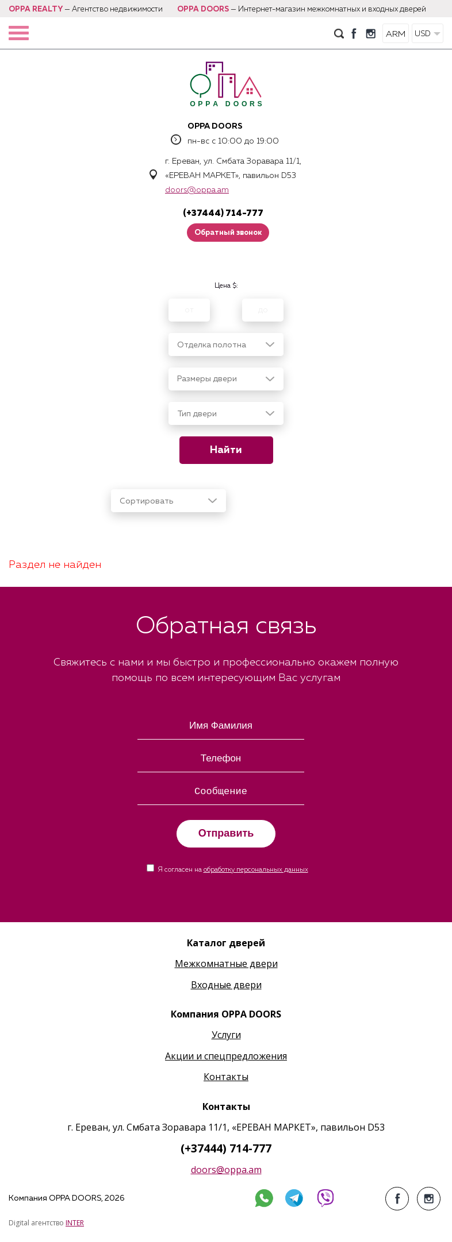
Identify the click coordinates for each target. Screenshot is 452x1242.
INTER (75, 1223)
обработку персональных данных (256, 869)
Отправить (226, 833)
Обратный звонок (228, 233)
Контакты (226, 1076)
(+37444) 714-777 (223, 213)
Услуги (226, 1034)
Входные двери (226, 984)
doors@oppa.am (197, 190)
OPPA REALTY (36, 9)
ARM (395, 34)
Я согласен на (233, 869)
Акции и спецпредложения (226, 1056)
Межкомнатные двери (226, 963)
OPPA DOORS (203, 9)
